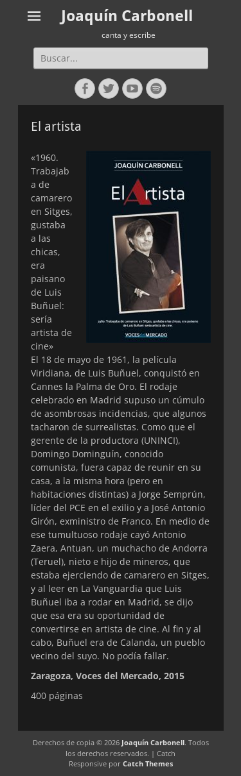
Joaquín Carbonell (127, 16)
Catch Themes (148, 763)
